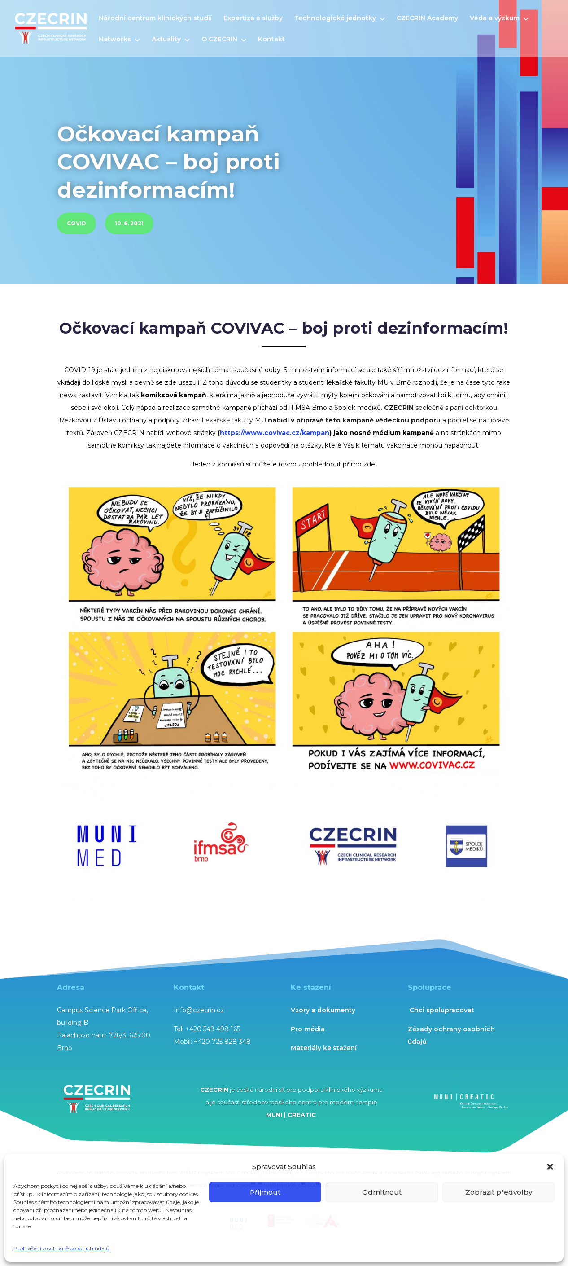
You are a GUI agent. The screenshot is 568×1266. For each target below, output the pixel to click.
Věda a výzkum (495, 18)
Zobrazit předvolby (498, 1192)
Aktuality (166, 39)
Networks (115, 39)
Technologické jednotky (335, 18)
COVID (76, 223)
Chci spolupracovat (442, 1010)
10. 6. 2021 (129, 223)
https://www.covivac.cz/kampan (274, 433)
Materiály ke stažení (324, 1048)
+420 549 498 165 (212, 1029)
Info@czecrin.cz (199, 1010)
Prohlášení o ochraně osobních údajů (61, 1248)
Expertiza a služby (253, 18)
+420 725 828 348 (222, 1041)
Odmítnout (382, 1192)
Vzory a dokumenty (323, 1010)
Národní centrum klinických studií (155, 18)
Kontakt (271, 39)
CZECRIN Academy (427, 18)
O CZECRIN (219, 39)
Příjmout (265, 1192)
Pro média (308, 1029)
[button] (550, 1166)
